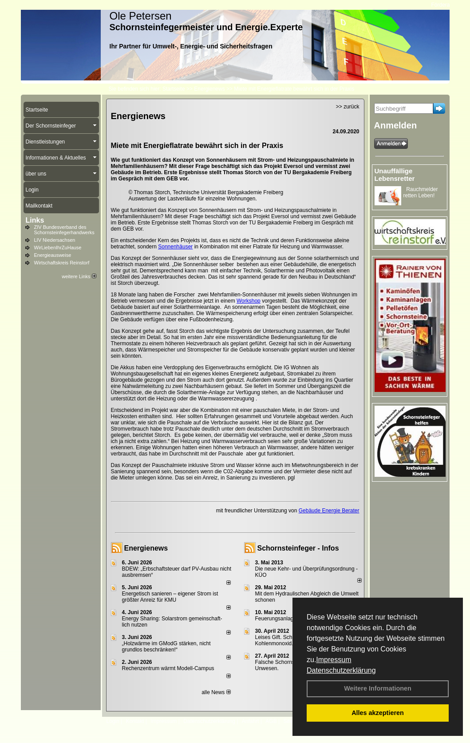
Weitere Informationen (377, 688)
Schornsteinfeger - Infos (298, 548)
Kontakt (135, 721)
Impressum (333, 659)
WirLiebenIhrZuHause (58, 247)
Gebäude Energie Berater (329, 510)
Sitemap (293, 721)
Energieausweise (52, 255)
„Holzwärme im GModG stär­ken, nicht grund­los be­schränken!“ (166, 646)
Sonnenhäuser (175, 247)
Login (113, 721)
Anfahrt (250, 721)
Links (35, 220)
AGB (270, 721)
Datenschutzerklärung (341, 670)
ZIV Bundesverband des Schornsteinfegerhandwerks (64, 229)
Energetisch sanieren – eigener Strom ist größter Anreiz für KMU (170, 597)
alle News (215, 692)
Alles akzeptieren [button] (378, 712)
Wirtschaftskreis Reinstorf (62, 262)
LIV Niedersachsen (54, 240)
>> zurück (347, 107)
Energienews (146, 548)
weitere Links (79, 276)
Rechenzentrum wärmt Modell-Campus (168, 668)
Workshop (249, 301)
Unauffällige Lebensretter (395, 174)
